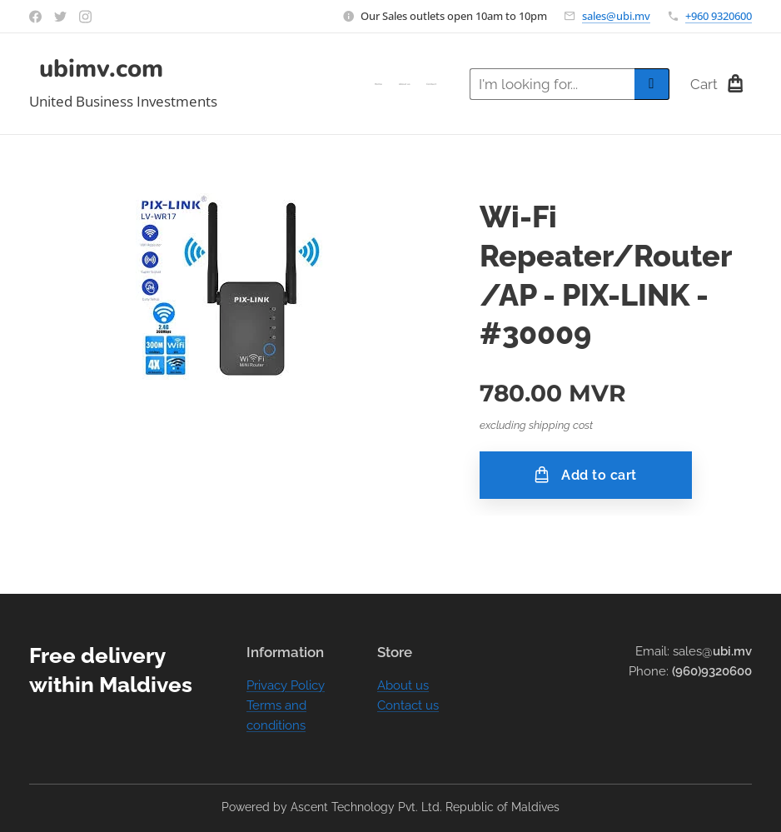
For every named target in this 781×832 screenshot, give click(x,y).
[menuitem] (405, 84)
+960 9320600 (718, 15)
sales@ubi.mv (616, 15)
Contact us (408, 705)
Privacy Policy (285, 685)
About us (403, 685)
